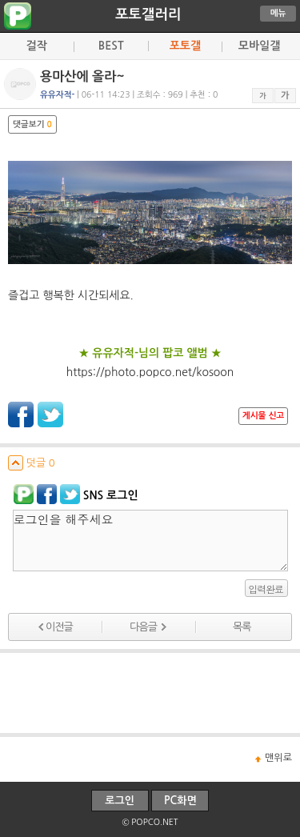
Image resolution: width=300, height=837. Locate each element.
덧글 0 (31, 463)
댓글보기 (32, 124)
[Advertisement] (150, 693)
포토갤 (185, 45)
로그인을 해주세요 (150, 540)
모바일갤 (259, 45)
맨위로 (278, 758)
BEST (111, 45)
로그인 (119, 800)
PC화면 (180, 800)
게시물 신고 (263, 415)
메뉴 (278, 13)
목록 (241, 627)
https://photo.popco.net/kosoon (150, 372)
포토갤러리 (148, 14)
